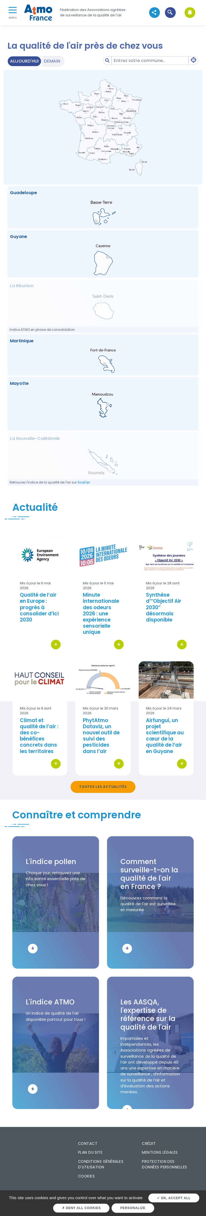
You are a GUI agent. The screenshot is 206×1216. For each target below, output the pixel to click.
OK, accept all (173, 1198)
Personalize (133, 1208)
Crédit (149, 1143)
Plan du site (90, 1152)
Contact (87, 1143)
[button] (170, 12)
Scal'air (84, 482)
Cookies (86, 1176)
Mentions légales (160, 1152)
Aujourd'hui (24, 61)
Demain (52, 61)
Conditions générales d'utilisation (100, 1164)
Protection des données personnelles (164, 1164)
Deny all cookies (81, 1208)
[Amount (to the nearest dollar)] (150, 60)
